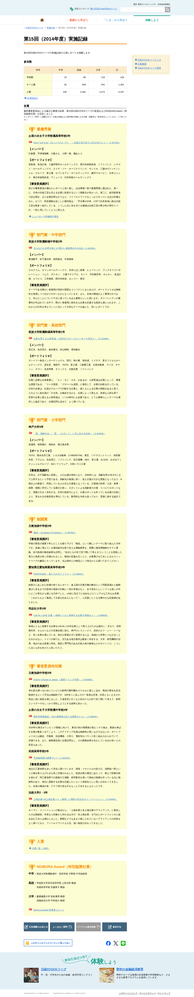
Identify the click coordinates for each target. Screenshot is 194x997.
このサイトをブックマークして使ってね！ (51, 943)
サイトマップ (164, 993)
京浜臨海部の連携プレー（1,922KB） (52, 758)
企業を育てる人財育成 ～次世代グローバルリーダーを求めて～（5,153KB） (71, 338)
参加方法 (117, 927)
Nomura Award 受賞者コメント (49, 910)
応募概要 (142, 64)
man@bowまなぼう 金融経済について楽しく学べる (41, 7)
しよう (152, 20)
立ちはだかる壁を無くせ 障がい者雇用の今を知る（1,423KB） (65, 248)
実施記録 (51, 28)
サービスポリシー (147, 993)
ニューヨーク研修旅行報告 (45, 216)
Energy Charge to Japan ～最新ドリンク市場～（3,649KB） (63, 679)
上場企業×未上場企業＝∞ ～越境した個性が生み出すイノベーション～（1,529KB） (75, 799)
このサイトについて (128, 993)
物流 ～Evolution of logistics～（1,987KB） (55, 532)
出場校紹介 (32, 98)
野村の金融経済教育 (129, 969)
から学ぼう (78, 20)
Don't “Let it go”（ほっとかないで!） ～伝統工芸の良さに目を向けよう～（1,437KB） (77, 142)
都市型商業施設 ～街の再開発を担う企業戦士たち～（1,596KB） (66, 716)
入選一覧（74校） (41, 848)
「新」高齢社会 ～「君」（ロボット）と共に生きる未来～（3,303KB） (69, 433)
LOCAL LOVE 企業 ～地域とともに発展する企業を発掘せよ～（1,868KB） (71, 615)
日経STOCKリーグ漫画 (149, 68)
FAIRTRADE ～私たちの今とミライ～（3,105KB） (58, 574)
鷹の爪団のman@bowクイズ (103, 8)
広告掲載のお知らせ (38, 927)
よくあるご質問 (60, 927)
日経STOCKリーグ (34, 28)
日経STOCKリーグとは (149, 60)
